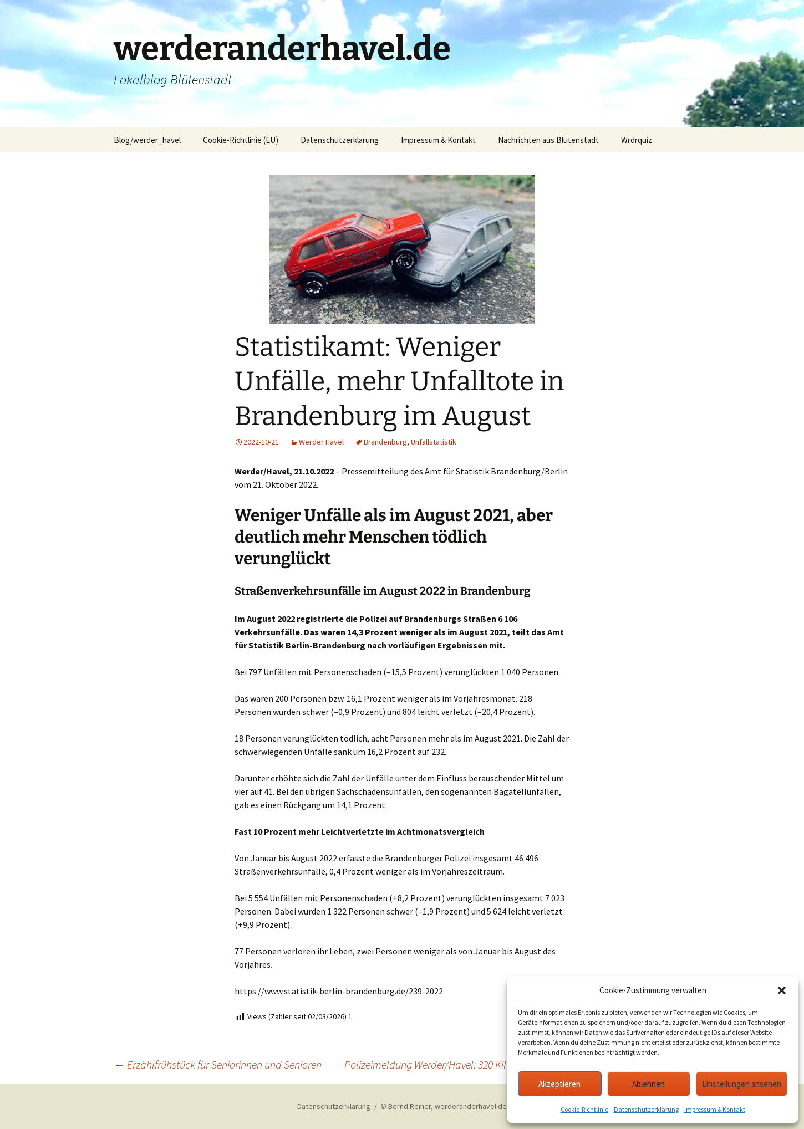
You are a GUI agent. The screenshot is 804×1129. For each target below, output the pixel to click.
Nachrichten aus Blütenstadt (548, 140)
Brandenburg (385, 442)
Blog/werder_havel (147, 140)
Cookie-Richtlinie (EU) (240, 140)
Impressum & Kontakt (714, 1109)
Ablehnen (648, 1084)
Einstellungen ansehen (741, 1084)
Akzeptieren (559, 1084)
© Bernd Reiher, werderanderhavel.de (443, 1106)
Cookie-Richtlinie (584, 1109)
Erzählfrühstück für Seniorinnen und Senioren (218, 1064)
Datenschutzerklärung (646, 1109)
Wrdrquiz (636, 140)
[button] (781, 990)
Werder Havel (321, 442)
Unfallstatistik (433, 442)
